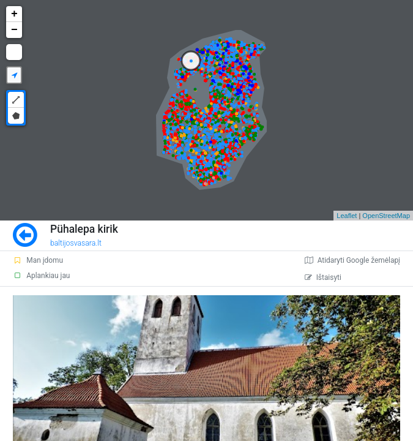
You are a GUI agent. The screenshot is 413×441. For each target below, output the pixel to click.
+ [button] (14, 14)
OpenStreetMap (386, 215)
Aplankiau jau (41, 275)
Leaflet (347, 215)
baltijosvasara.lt (76, 243)
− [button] (14, 30)
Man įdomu (38, 260)
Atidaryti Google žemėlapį (352, 260)
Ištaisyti (323, 277)
